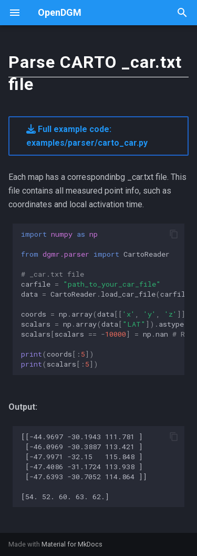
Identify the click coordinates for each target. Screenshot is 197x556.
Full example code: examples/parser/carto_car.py (87, 136)
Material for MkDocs (72, 544)
